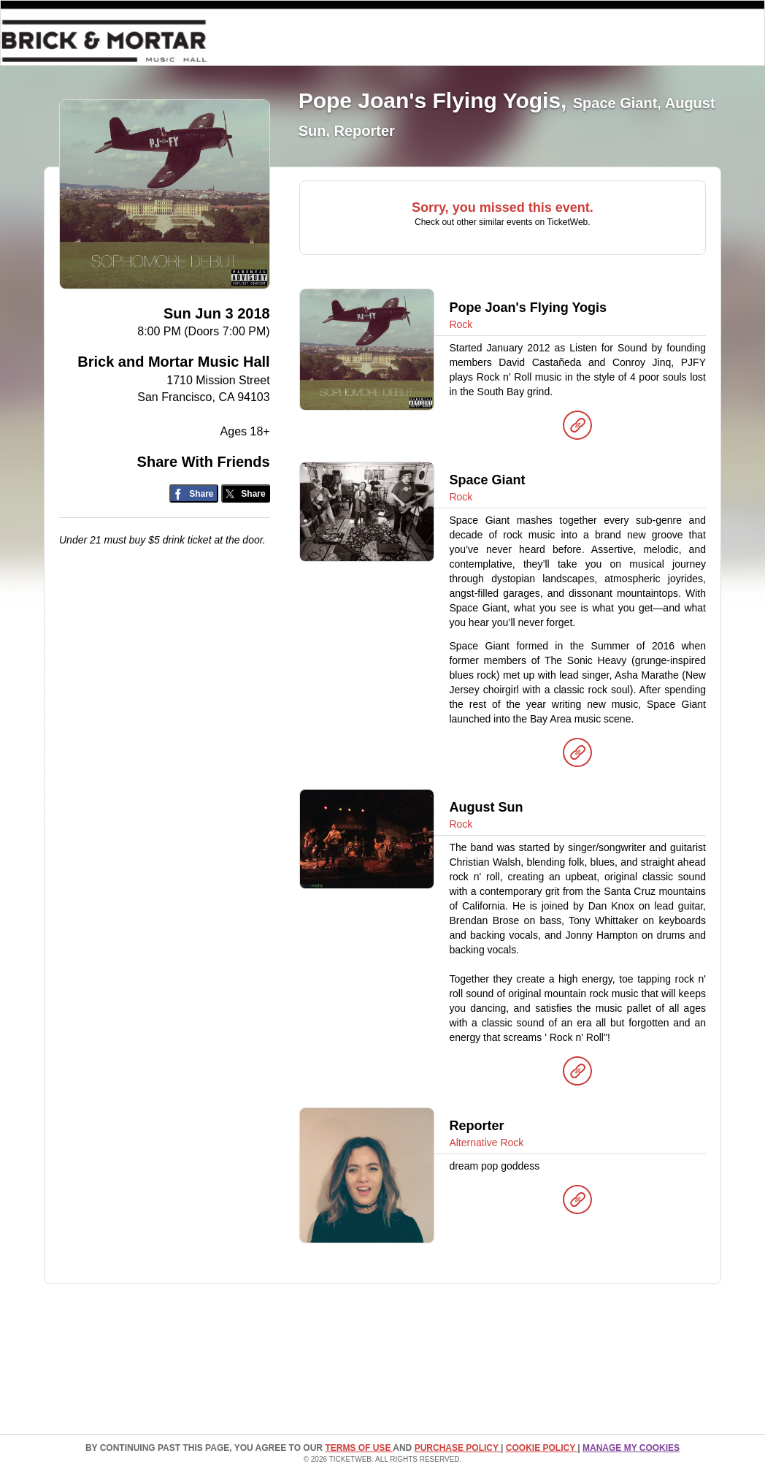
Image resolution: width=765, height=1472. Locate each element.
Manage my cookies (631, 1448)
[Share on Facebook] (193, 493)
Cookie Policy (541, 1448)
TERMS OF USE (359, 1448)
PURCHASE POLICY (458, 1448)
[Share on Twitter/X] (245, 493)
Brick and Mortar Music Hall (173, 362)
